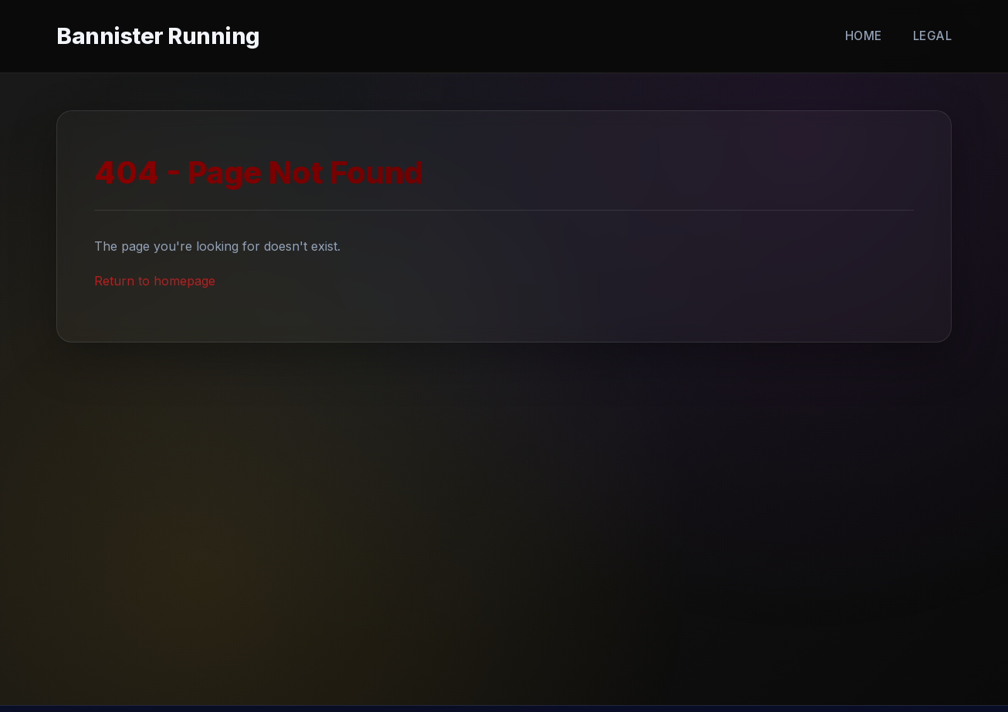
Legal (932, 36)
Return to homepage (154, 281)
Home (863, 36)
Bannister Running (158, 35)
